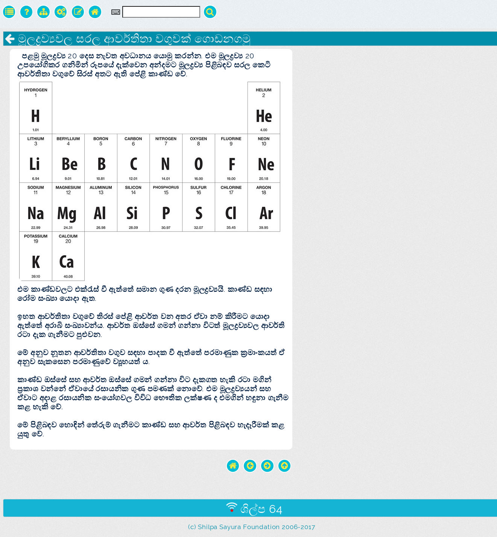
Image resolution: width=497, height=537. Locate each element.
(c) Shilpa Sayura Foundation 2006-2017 (251, 527)
